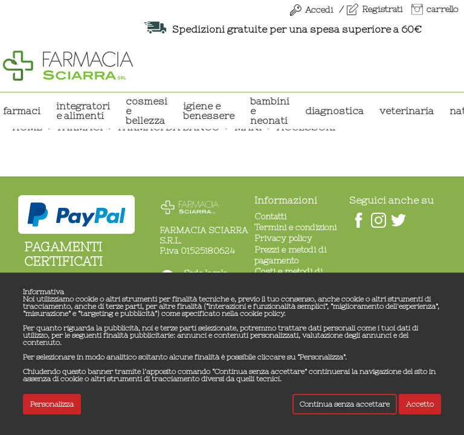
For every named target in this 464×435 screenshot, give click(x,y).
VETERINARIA (406, 110)
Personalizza (52, 404)
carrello (442, 9)
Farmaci (21, 110)
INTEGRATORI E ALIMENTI (83, 110)
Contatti (270, 216)
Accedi (319, 9)
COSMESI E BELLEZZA (146, 110)
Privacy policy (283, 238)
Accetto (420, 404)
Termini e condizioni (295, 227)
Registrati (382, 9)
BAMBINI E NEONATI (269, 110)
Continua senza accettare (345, 404)
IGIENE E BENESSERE (208, 110)
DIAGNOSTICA (334, 110)
